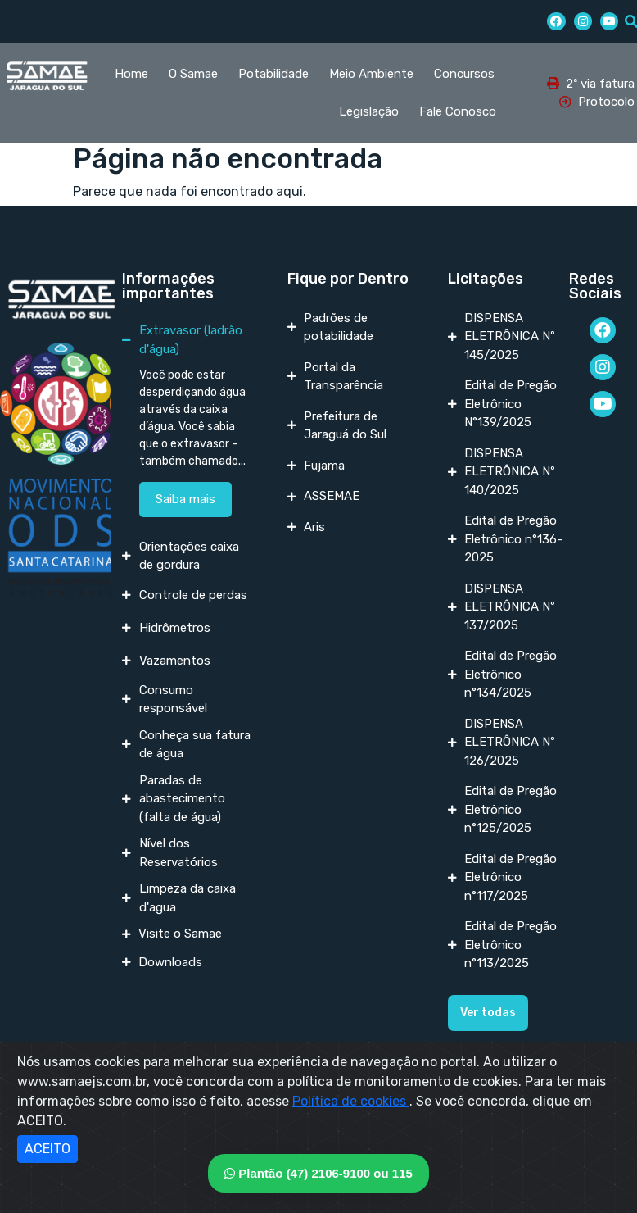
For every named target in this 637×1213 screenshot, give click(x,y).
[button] (488, 1013)
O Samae (193, 73)
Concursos (464, 73)
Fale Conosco (457, 111)
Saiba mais (185, 499)
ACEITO (47, 1148)
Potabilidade (273, 73)
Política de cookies (350, 1101)
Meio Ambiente (371, 73)
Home (131, 73)
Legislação (369, 111)
